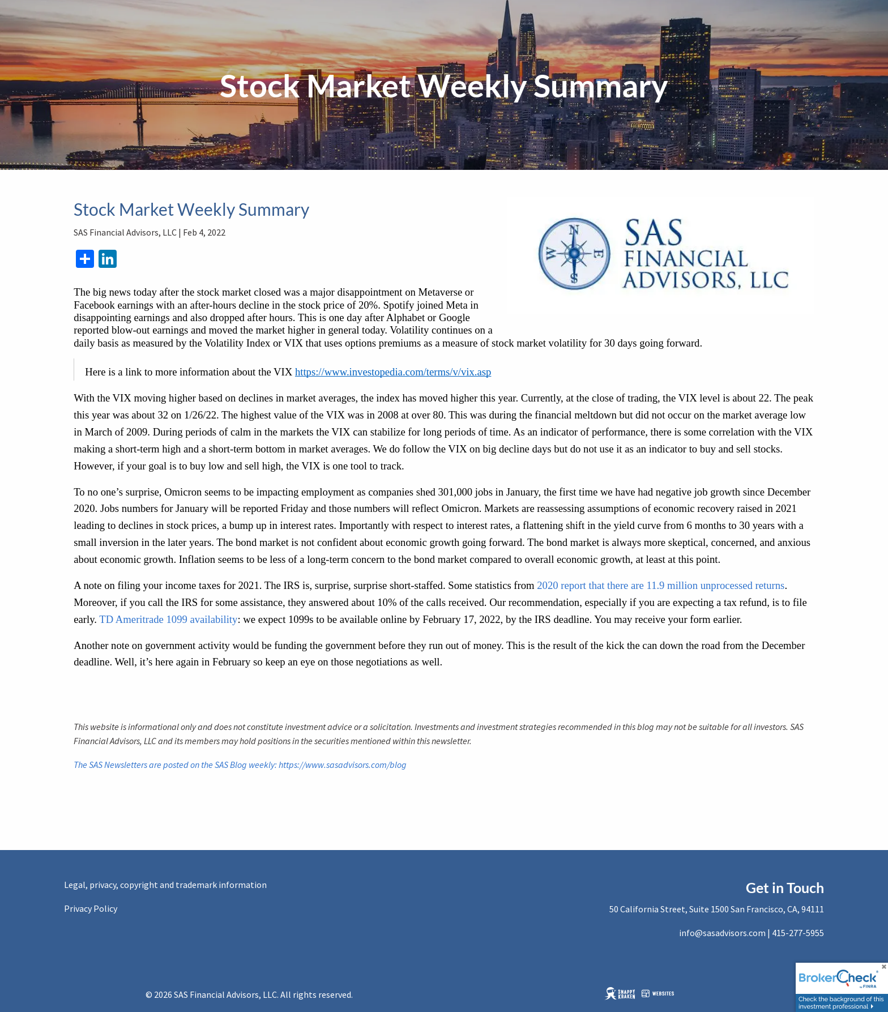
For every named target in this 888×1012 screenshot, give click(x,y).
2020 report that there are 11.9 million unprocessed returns (660, 585)
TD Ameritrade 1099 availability (168, 619)
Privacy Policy (90, 908)
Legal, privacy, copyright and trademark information (165, 884)
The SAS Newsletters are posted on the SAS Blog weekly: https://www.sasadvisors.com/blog (240, 764)
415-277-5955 (798, 932)
